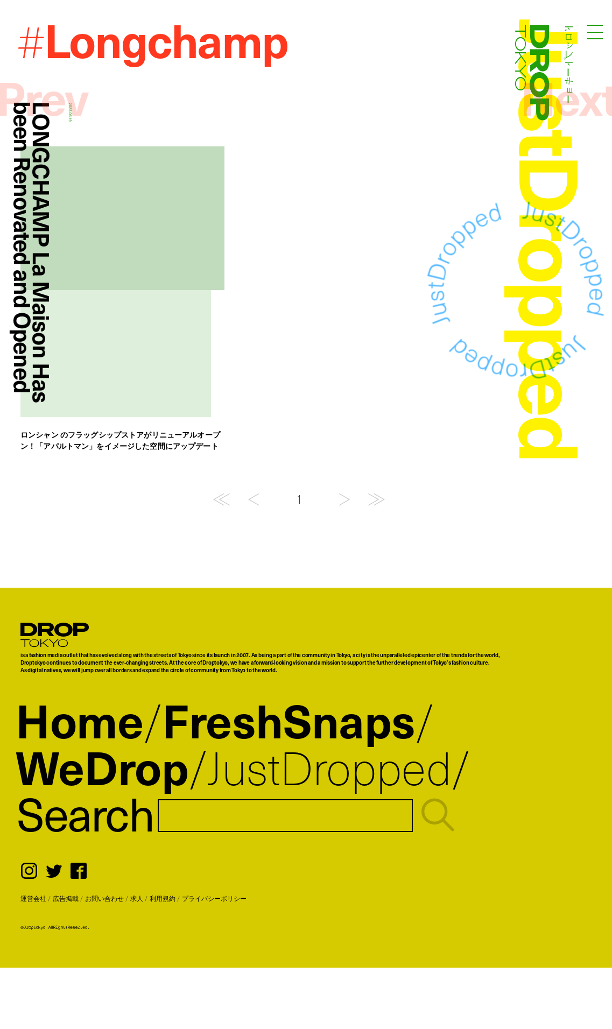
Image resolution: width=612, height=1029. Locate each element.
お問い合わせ (104, 898)
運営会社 (33, 898)
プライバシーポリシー (214, 898)
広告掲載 (66, 898)
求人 (136, 898)
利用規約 (162, 898)
